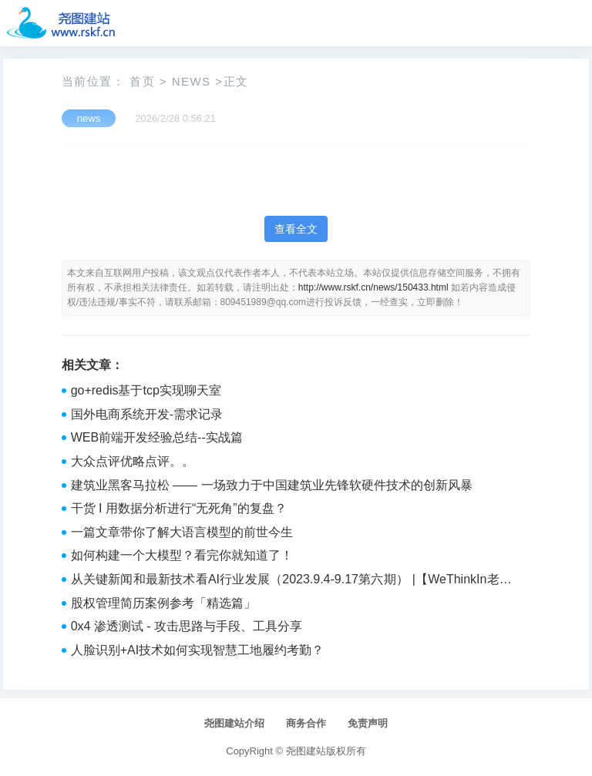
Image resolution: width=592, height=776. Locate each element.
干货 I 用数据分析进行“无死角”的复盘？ (179, 508)
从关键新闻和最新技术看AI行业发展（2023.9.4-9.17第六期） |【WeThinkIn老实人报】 (291, 581)
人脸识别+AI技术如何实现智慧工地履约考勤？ (197, 650)
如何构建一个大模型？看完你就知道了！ (182, 555)
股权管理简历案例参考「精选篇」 (163, 603)
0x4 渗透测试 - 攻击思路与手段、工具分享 (186, 626)
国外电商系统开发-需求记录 (147, 414)
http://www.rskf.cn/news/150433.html (373, 287)
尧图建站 (306, 751)
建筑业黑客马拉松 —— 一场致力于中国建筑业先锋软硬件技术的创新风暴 (272, 485)
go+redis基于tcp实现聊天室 (146, 390)
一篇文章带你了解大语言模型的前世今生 (182, 532)
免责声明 (368, 723)
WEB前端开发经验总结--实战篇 (157, 437)
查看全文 (296, 229)
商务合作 (306, 723)
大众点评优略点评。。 (132, 461)
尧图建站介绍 (234, 723)
